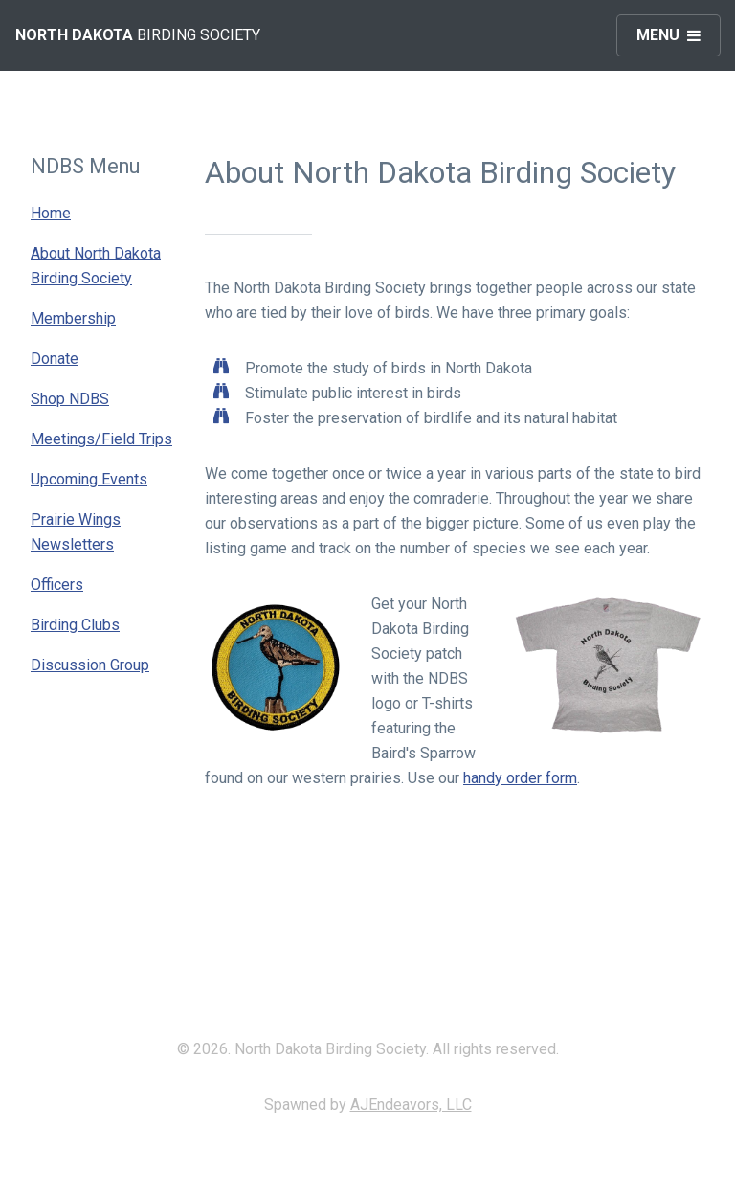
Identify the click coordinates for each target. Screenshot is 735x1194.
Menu (657, 35)
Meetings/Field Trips (101, 439)
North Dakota (74, 35)
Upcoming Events (89, 479)
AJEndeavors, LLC (411, 1104)
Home (51, 213)
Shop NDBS (70, 399)
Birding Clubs (75, 625)
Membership (73, 318)
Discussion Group (90, 665)
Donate (54, 358)
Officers (57, 584)
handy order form (520, 778)
